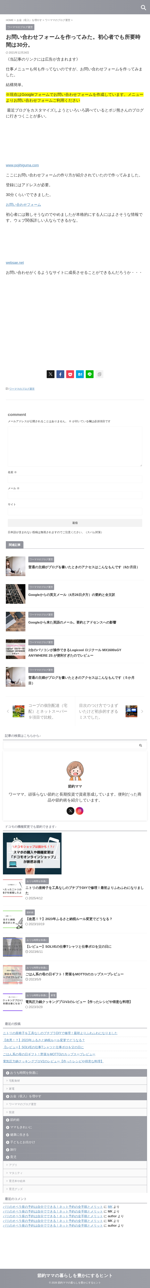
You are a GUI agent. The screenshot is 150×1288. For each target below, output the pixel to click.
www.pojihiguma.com (24, 165)
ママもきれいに (21, 1139)
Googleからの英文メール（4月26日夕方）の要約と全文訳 (74, 594)
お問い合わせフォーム (25, 204)
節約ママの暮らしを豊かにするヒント (75, 1275)
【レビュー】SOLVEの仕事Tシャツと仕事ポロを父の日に (71, 946)
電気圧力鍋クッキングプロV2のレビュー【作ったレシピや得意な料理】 (82, 1001)
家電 (13, 1092)
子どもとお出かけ (22, 1154)
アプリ (15, 1178)
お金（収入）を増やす (25, 1102)
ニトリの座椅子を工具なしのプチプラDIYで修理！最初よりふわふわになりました (60, 1032)
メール (14, 487)
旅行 (13, 1161)
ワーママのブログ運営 (22, 388)
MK (110, 1231)
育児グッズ (18, 1212)
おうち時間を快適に (24, 1072)
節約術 (15, 1131)
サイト (12, 503)
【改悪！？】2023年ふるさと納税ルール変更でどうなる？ (71, 918)
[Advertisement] (75, 320)
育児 (13, 1169)
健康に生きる (19, 1146)
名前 (12, 471)
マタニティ (18, 1189)
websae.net (16, 262)
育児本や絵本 (19, 1200)
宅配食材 (16, 1081)
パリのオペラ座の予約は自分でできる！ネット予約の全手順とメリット (53, 1231)
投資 (13, 1122)
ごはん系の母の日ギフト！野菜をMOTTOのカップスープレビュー (77, 974)
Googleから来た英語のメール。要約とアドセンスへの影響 (74, 622)
